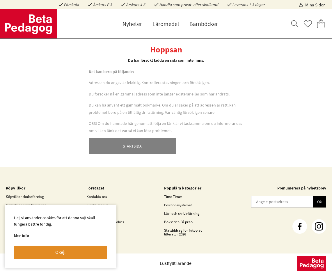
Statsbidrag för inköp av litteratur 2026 (183, 232)
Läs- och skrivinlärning (182, 213)
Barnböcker (203, 23)
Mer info (21, 235)
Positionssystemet (178, 205)
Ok (319, 201)
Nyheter (132, 23)
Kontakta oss (96, 196)
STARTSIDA (132, 146)
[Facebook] (299, 226)
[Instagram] (319, 226)
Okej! (60, 252)
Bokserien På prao (178, 221)
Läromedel (165, 23)
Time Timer (173, 196)
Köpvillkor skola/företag (25, 196)
